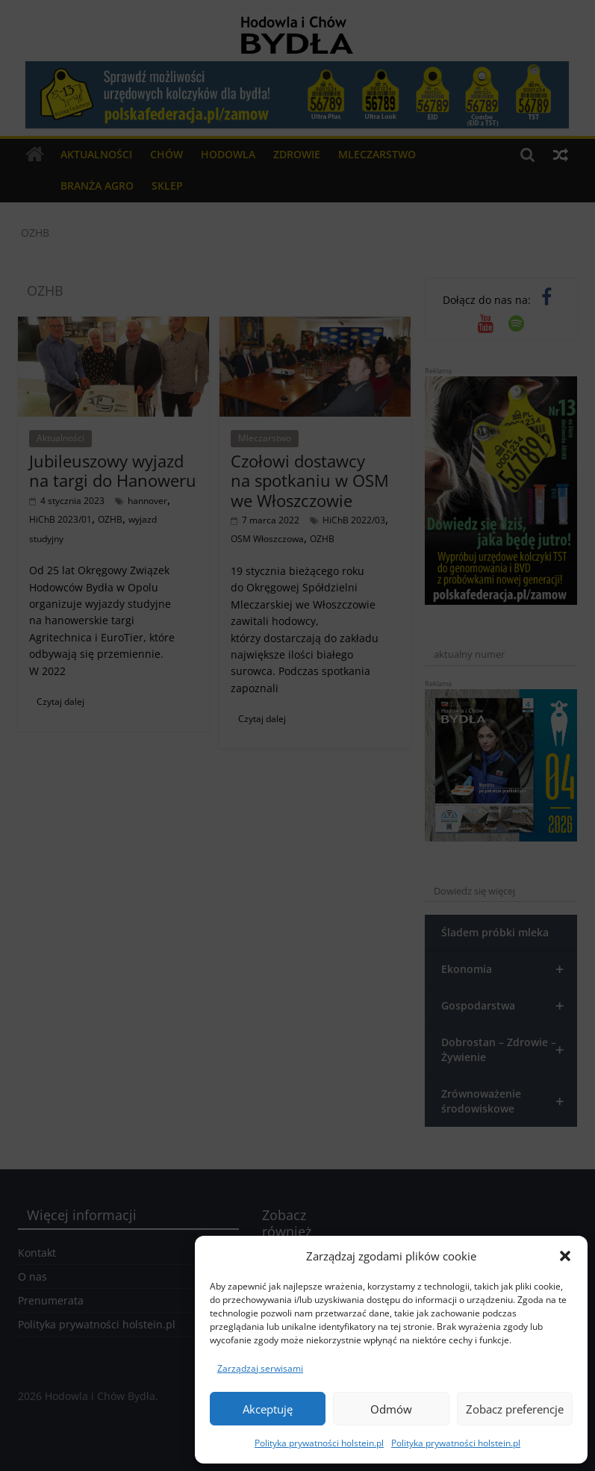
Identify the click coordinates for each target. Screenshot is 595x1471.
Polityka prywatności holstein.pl (319, 1443)
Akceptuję (268, 1409)
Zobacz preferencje (515, 1409)
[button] (565, 1255)
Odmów (391, 1409)
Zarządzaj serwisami (260, 1368)
